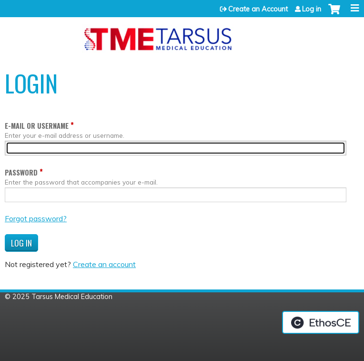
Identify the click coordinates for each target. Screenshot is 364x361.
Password (21, 172)
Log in (311, 9)
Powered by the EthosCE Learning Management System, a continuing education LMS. (320, 322)
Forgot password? (36, 218)
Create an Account (258, 9)
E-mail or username (37, 126)
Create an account (104, 264)
